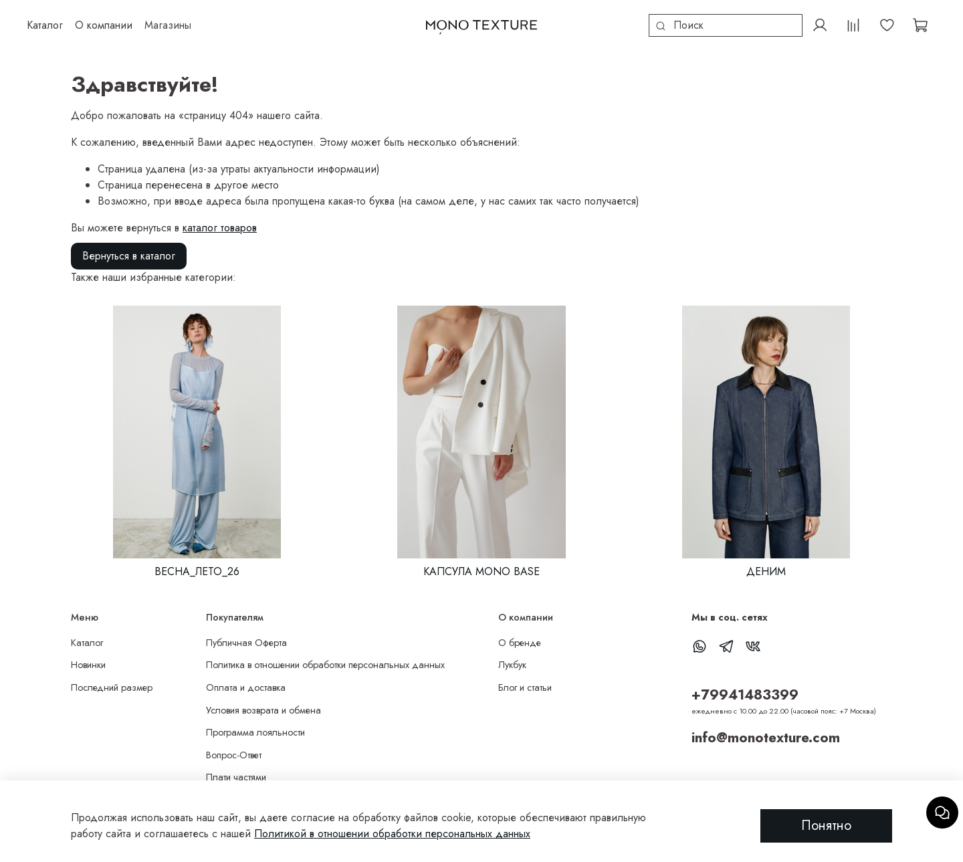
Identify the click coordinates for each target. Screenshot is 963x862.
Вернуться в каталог (128, 255)
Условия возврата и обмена (263, 710)
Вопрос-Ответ (233, 755)
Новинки (88, 664)
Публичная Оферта (246, 642)
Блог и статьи (525, 687)
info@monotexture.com (765, 738)
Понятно (826, 825)
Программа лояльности (255, 732)
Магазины (167, 25)
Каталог (87, 642)
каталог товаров (220, 227)
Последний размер (111, 687)
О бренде (519, 642)
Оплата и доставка (246, 687)
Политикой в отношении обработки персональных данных (392, 833)
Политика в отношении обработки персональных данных (325, 664)
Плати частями (236, 777)
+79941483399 (744, 695)
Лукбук (512, 664)
